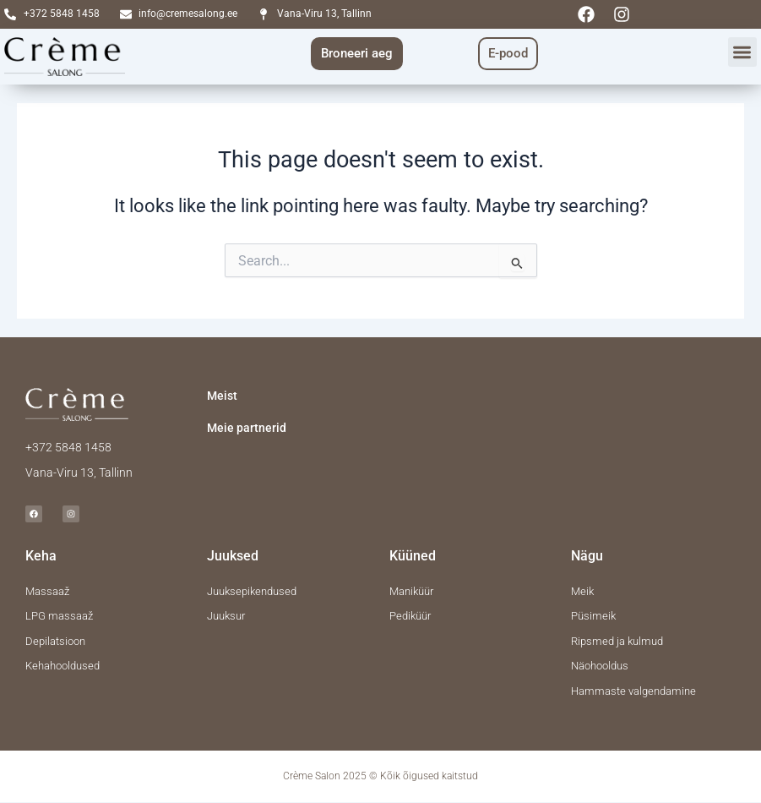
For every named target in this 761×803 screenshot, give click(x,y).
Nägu (587, 556)
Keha (41, 556)
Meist (222, 395)
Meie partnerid (246, 427)
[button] (743, 52)
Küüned (412, 556)
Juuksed (232, 556)
